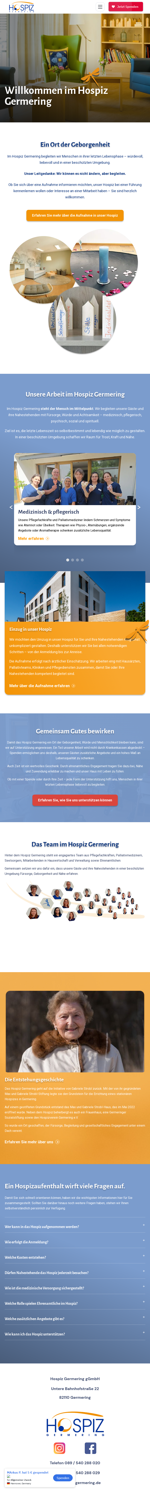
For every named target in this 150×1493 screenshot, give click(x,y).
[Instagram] (59, 1448)
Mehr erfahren (33, 538)
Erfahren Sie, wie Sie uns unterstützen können (75, 800)
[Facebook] (90, 1448)
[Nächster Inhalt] (139, 507)
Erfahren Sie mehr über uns (32, 1142)
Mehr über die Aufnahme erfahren (42, 685)
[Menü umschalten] (100, 6)
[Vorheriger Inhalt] (11, 507)
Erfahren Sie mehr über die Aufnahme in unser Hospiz (75, 215)
